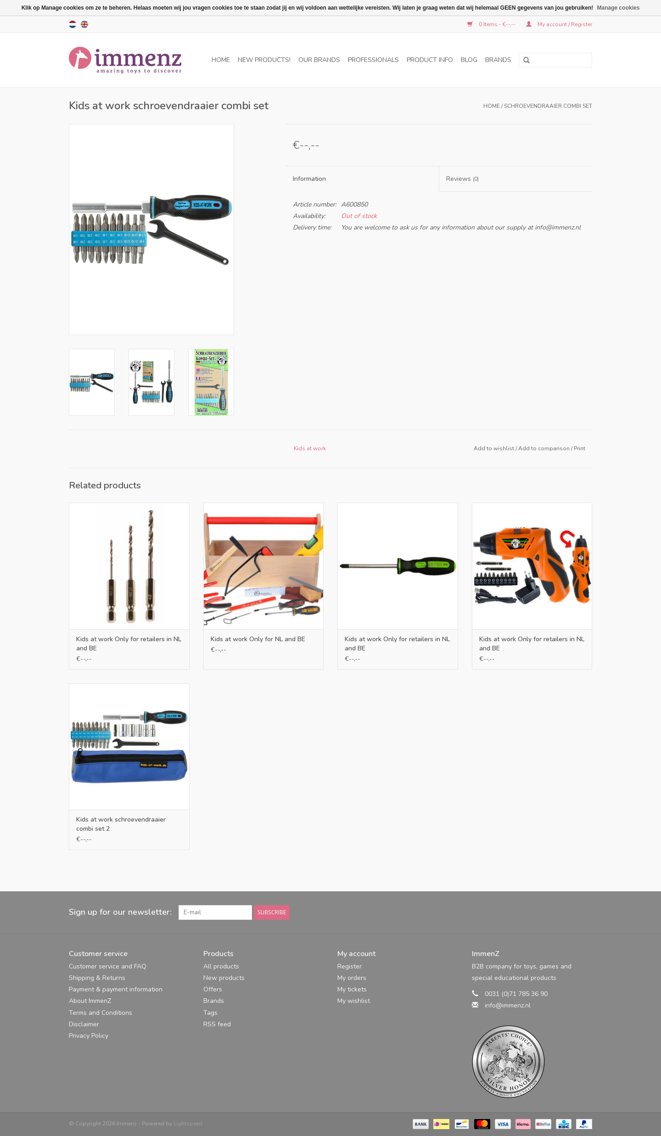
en (84, 24)
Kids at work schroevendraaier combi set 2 (121, 824)
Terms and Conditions (100, 1012)
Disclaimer (84, 1024)
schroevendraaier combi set (548, 106)
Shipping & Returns (97, 978)
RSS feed (217, 1024)
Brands (498, 60)
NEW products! (264, 60)
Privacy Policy (88, 1035)
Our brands (319, 60)
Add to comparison (544, 448)
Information (309, 178)
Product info (430, 60)
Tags (210, 1012)
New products (224, 978)
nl (72, 24)
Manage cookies (618, 8)
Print (579, 448)
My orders (351, 978)
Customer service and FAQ (107, 966)
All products (221, 966)
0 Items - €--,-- (492, 24)
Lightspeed (188, 1123)
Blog (469, 60)
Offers (212, 989)
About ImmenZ (90, 1000)
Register (349, 966)
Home (221, 60)
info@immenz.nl (508, 1005)
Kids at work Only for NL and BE (258, 639)
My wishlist (353, 1000)
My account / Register (559, 24)
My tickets (352, 989)
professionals (373, 60)
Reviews (462, 178)
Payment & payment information (115, 989)
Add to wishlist (494, 448)
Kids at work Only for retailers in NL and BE (128, 644)
